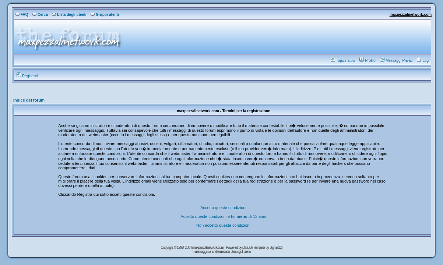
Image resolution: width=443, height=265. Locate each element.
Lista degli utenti (69, 15)
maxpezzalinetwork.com (411, 15)
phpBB (247, 247)
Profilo (367, 61)
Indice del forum (29, 100)
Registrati (27, 76)
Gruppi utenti (105, 15)
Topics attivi (343, 61)
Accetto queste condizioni (223, 207)
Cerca (40, 15)
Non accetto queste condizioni (223, 225)
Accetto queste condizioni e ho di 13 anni (223, 216)
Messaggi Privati (396, 61)
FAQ (21, 15)
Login (424, 61)
